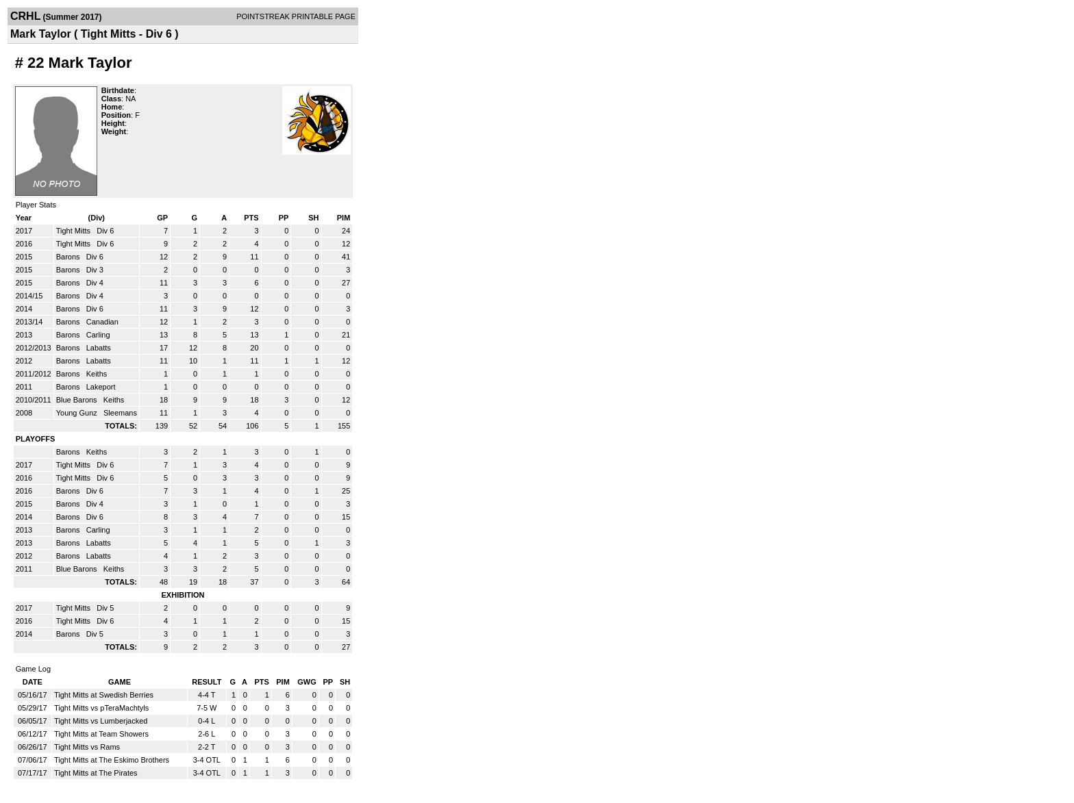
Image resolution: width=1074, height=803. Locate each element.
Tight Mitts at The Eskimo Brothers (111, 760)
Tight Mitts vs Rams (87, 747)
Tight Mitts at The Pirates (96, 773)
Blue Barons (77, 400)
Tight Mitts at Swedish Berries (103, 695)
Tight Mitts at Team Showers (101, 734)
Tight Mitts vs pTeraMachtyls (101, 708)
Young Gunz (77, 413)
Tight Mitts (74, 231)
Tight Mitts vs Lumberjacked (101, 721)
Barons (69, 257)
